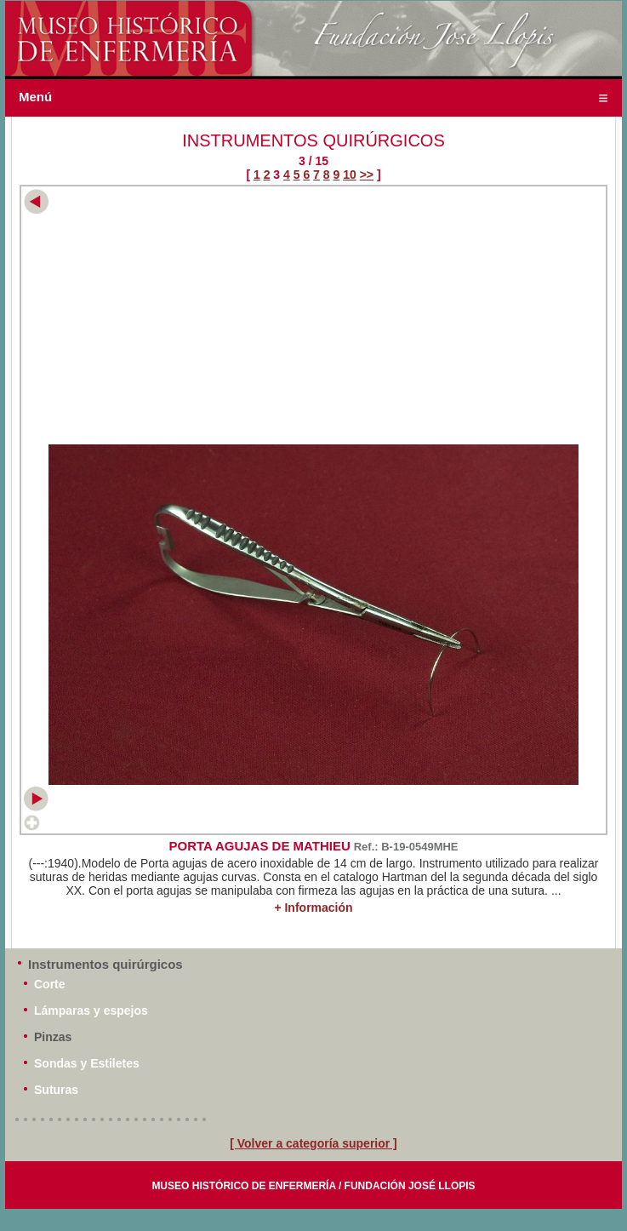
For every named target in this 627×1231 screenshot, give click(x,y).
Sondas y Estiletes (87, 1063)
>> (366, 174)
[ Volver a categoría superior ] (313, 1143)
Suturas (56, 1089)
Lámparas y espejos (91, 1010)
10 (349, 174)
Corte (50, 984)
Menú (35, 96)
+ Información (313, 907)
